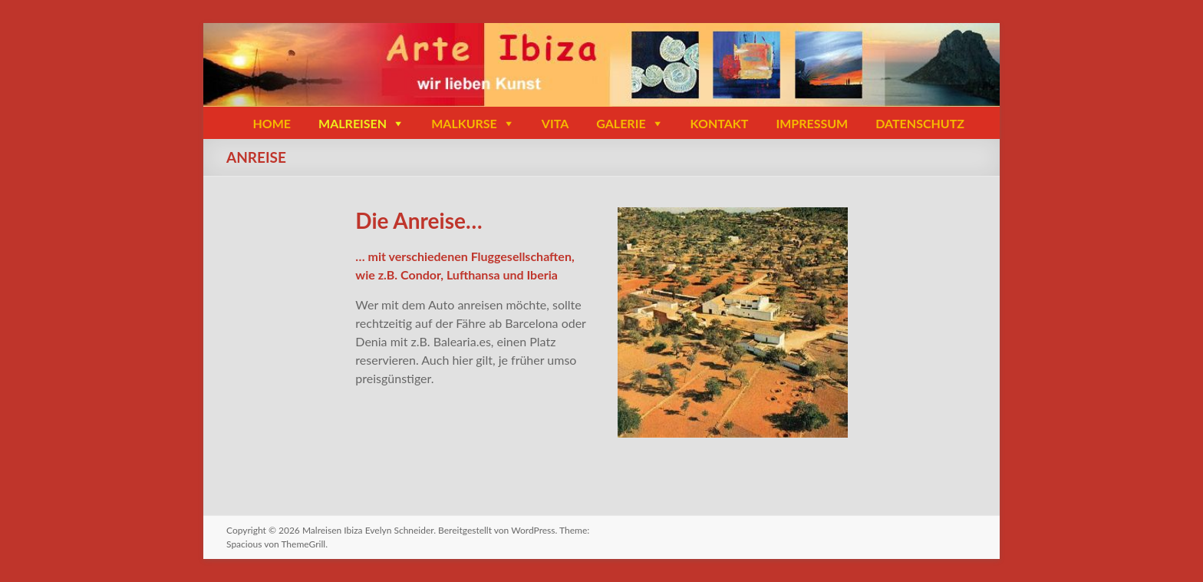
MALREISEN (352, 123)
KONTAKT (719, 123)
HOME (271, 123)
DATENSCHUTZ (919, 123)
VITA (555, 123)
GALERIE (620, 123)
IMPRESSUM (812, 123)
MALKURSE (464, 123)
